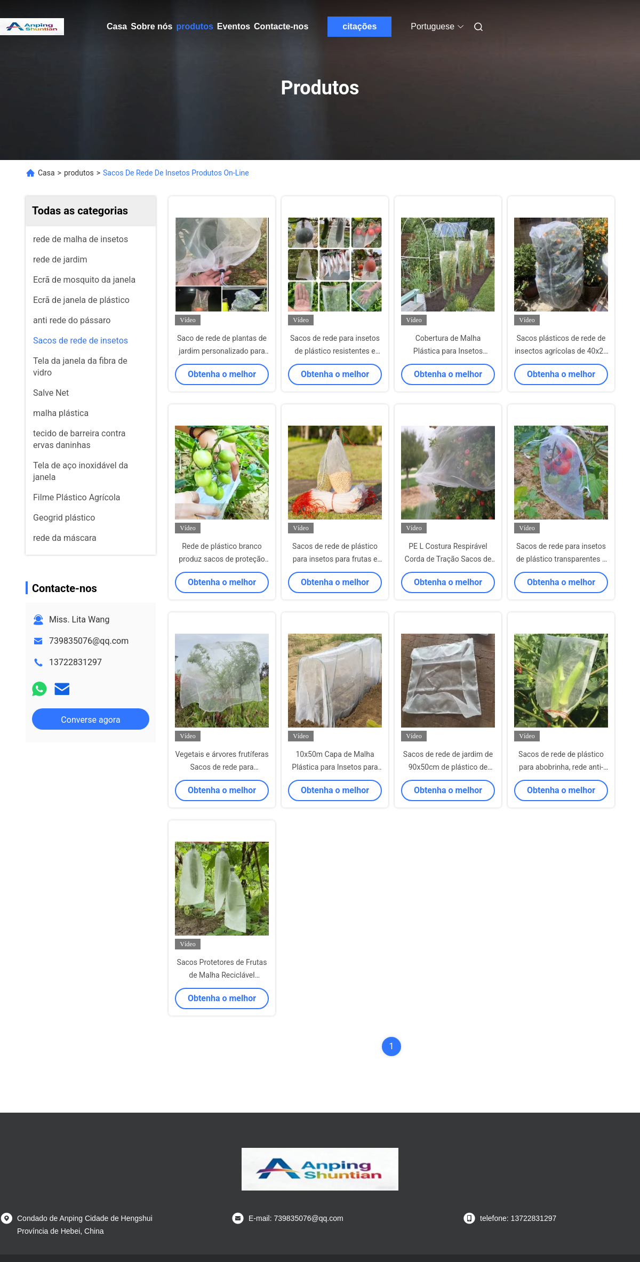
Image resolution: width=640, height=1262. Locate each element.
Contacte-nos (281, 26)
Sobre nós (151, 26)
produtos (194, 26)
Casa (117, 26)
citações (359, 26)
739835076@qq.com (89, 641)
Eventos (233, 26)
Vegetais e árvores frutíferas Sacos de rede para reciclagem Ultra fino (221, 767)
